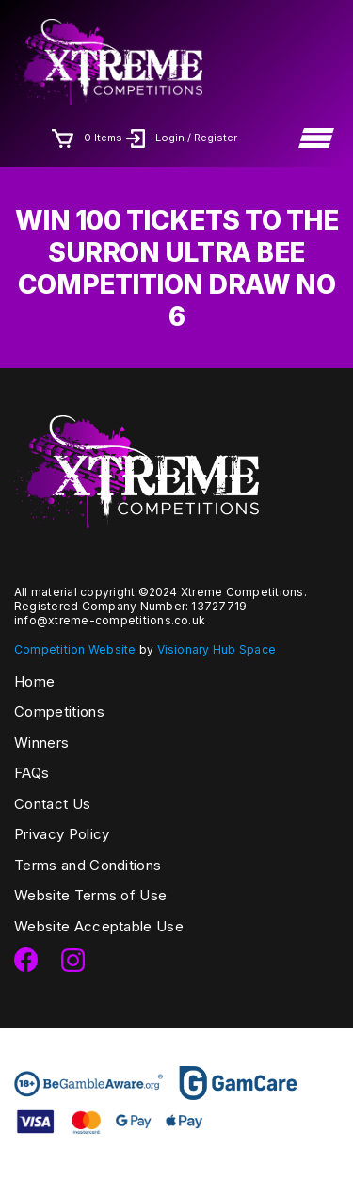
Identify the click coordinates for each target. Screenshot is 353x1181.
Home (34, 681)
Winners (41, 743)
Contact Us (52, 804)
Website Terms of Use (90, 895)
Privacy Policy (61, 834)
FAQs (31, 773)
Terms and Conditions (87, 865)
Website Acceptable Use (99, 926)
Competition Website (75, 649)
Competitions (59, 711)
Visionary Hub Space (217, 649)
